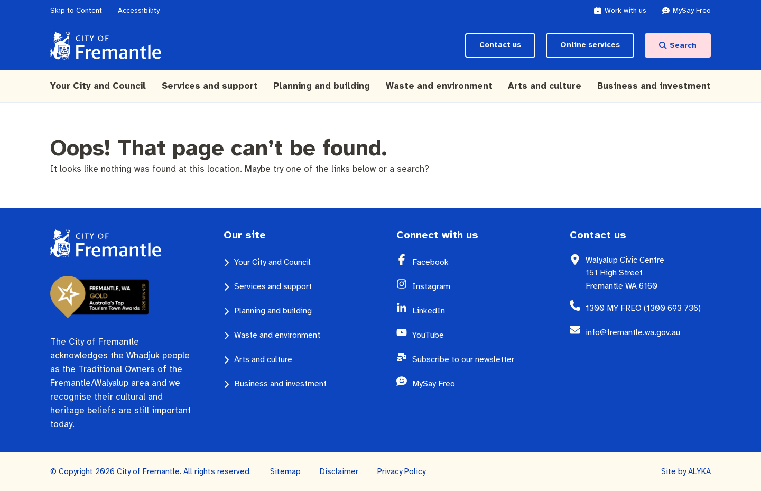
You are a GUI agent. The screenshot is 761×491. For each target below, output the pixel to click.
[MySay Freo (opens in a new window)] (692, 10)
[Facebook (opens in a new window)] (475, 262)
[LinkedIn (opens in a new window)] (475, 310)
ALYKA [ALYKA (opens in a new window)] (699, 471)
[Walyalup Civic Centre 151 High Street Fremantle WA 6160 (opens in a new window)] (648, 273)
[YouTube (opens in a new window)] (475, 335)
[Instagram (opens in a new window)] (475, 286)
